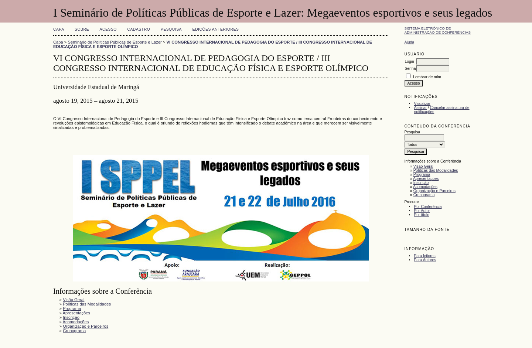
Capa (58, 29)
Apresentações (426, 179)
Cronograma (424, 195)
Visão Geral (423, 166)
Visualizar (422, 104)
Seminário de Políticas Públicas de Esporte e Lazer (115, 42)
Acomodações (425, 187)
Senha (410, 68)
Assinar (420, 108)
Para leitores (424, 256)
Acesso (108, 29)
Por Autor (422, 211)
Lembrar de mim (427, 77)
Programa (421, 175)
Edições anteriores (215, 29)
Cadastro (138, 29)
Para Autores (425, 260)
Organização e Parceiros (434, 191)
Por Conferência (427, 207)
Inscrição (421, 183)
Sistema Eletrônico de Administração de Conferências (437, 30)
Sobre (82, 29)
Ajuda (409, 42)
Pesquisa (171, 29)
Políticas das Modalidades (435, 170)
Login (409, 61)
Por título (421, 215)
